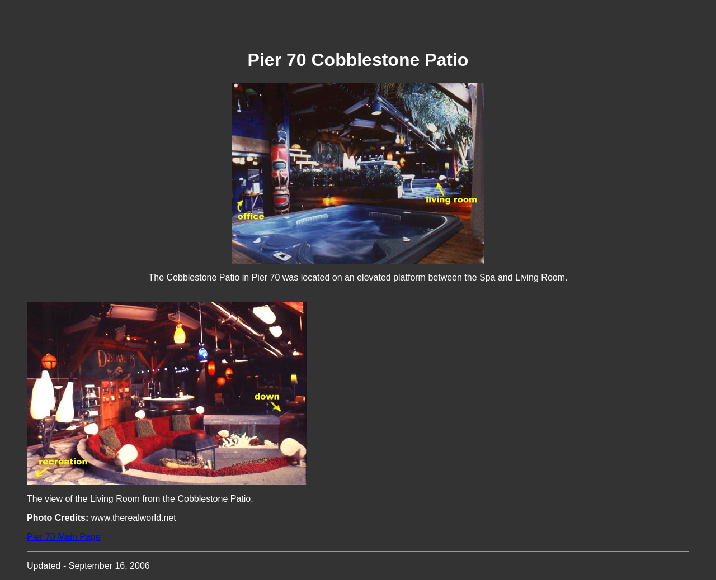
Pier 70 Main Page (64, 536)
